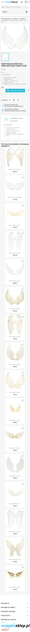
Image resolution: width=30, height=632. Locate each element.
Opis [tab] (6, 118)
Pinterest (18, 100)
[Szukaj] (15, 7)
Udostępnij (9, 100)
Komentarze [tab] (14, 121)
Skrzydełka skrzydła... (15, 169)
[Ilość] (3, 90)
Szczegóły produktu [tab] (16, 118)
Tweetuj (14, 100)
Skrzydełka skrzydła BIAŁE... (15, 197)
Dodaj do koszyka (15, 90)
